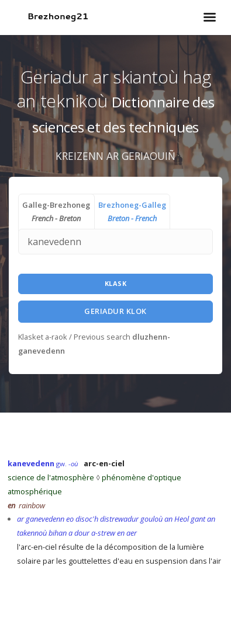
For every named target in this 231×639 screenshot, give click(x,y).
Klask (116, 283)
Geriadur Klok (115, 311)
